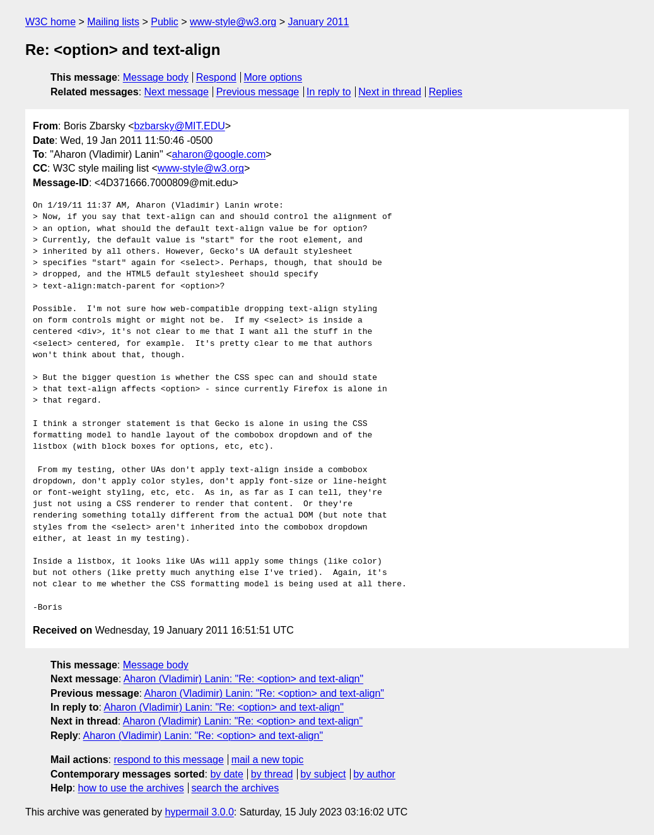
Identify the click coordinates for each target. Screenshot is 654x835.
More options (273, 77)
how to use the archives (131, 788)
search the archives (235, 788)
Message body (156, 77)
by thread (272, 774)
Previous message (258, 91)
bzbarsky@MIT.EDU (179, 126)
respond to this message (168, 759)
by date (226, 774)
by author (374, 774)
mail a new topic (267, 759)
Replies (445, 91)
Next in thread (389, 91)
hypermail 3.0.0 (199, 812)
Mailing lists (113, 21)
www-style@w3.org (233, 21)
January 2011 (318, 21)
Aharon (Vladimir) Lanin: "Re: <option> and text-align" (243, 678)
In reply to (329, 91)
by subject (323, 774)
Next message (176, 91)
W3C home (50, 21)
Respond (216, 77)
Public (164, 21)
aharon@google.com (219, 154)
